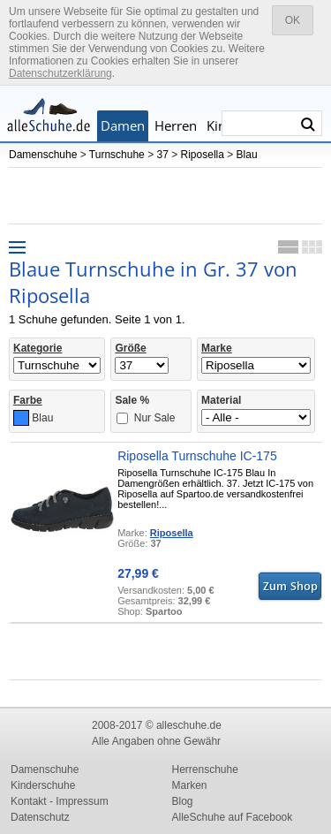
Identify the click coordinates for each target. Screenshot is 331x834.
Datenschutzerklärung (60, 73)
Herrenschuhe (205, 769)
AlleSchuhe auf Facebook (232, 817)
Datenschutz (40, 817)
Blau (247, 154)
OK (292, 20)
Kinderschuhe (43, 785)
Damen (123, 125)
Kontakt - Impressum (60, 801)
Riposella (202, 154)
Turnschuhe (117, 154)
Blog (182, 801)
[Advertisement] (168, 194)
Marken (189, 785)
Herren (175, 125)
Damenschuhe (43, 154)
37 (162, 154)
